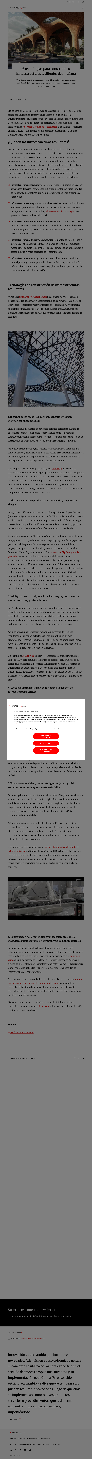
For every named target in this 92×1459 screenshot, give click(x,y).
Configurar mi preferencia (46, 736)
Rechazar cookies (46, 743)
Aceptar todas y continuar (46, 750)
